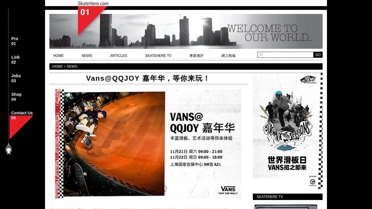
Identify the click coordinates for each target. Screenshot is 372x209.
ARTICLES (118, 56)
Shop (16, 97)
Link (15, 60)
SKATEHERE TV (158, 56)
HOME (58, 56)
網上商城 (228, 56)
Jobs (16, 78)
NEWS (87, 56)
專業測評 (196, 56)
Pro (14, 41)
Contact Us (22, 115)
